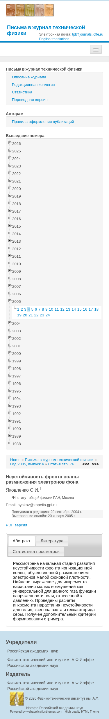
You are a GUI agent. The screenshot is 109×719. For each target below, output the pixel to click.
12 (62, 309)
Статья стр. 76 (61, 464)
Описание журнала (29, 77)
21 (30, 315)
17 (91, 309)
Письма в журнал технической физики (46, 30)
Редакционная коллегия (33, 84)
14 (74, 309)
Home (15, 460)
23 (42, 315)
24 (48, 315)
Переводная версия (29, 99)
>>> (95, 464)
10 (51, 309)
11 (57, 309)
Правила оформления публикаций (43, 121)
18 (96, 309)
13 (68, 309)
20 (25, 315)
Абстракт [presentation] (22, 541)
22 (36, 315)
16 (85, 309)
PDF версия (16, 525)
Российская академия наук (32, 651)
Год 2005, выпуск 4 (27, 464)
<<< (85, 464)
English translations (54, 39)
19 (19, 315)
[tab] (21, 541)
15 (79, 309)
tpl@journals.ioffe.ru (87, 34)
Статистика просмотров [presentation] (36, 551)
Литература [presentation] (51, 541)
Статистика (22, 92)
